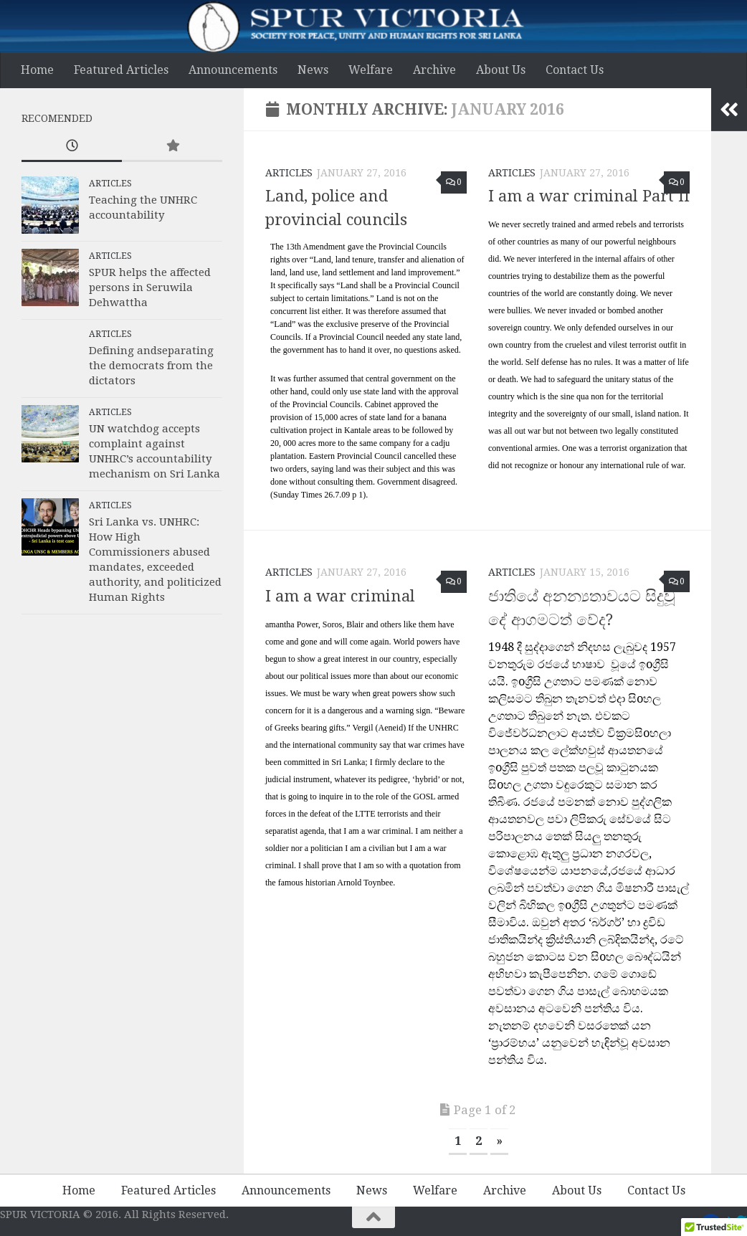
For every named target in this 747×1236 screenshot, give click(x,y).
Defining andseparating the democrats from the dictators (151, 365)
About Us (500, 70)
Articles (289, 173)
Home (37, 70)
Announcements (233, 70)
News (313, 70)
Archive (434, 70)
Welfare (370, 70)
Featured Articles (121, 70)
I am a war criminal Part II (589, 196)
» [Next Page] (499, 1141)
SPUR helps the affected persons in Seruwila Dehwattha (150, 287)
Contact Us (575, 70)
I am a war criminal (340, 596)
